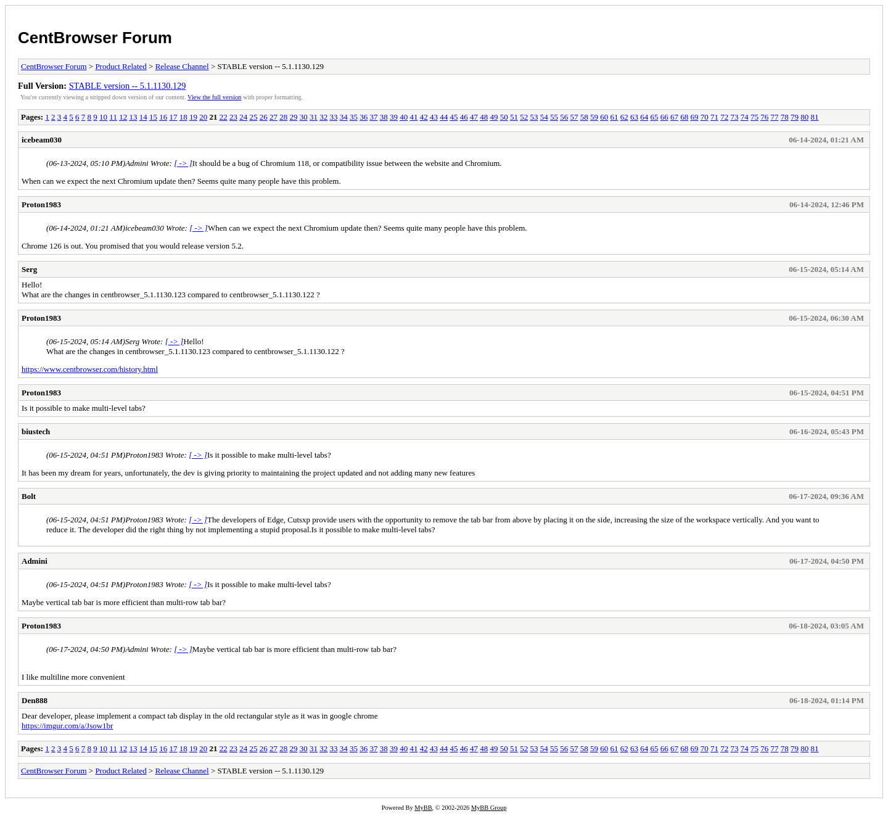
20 (203, 117)
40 (404, 117)
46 (464, 117)
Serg (29, 269)
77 (774, 117)
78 (785, 117)
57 (574, 117)
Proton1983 (41, 204)
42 (424, 117)
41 (413, 117)
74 (745, 117)
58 (584, 117)
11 (113, 117)
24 (243, 117)
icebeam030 (42, 139)
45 (454, 117)
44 (444, 117)
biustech (36, 431)
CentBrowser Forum (95, 37)
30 (304, 117)
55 (554, 117)
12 (123, 117)
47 (474, 117)
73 (734, 117)
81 (814, 117)
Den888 (34, 700)
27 (273, 117)
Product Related (120, 66)
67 (674, 117)
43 (434, 117)
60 (604, 117)
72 (724, 117)
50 (504, 117)
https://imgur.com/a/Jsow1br (67, 725)
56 (564, 117)
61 (614, 117)
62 (624, 117)
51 (514, 117)
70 (705, 117)
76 (764, 117)
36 (364, 117)
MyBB (423, 807)
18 (183, 117)
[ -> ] (183, 163)
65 (654, 117)
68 (684, 117)
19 (193, 117)
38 (384, 117)
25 (253, 117)
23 (233, 117)
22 (224, 117)
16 (163, 117)
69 (694, 117)
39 (394, 117)
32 (323, 117)
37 (373, 117)
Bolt (29, 496)
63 (634, 117)
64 (644, 117)
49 (494, 117)
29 (293, 117)
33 (333, 117)
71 (714, 117)
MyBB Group (488, 807)
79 (795, 117)
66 (664, 117)
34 (344, 117)
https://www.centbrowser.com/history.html (90, 369)
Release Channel (182, 66)
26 (264, 117)
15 (153, 117)
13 (133, 117)
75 (754, 117)
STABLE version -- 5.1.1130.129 (127, 86)
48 (484, 117)
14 (143, 117)
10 (103, 117)
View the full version (214, 97)
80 (804, 117)
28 (283, 117)
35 (354, 117)
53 (534, 117)
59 (594, 117)
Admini (34, 561)
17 (173, 117)
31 (314, 117)
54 (544, 117)
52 (524, 117)
